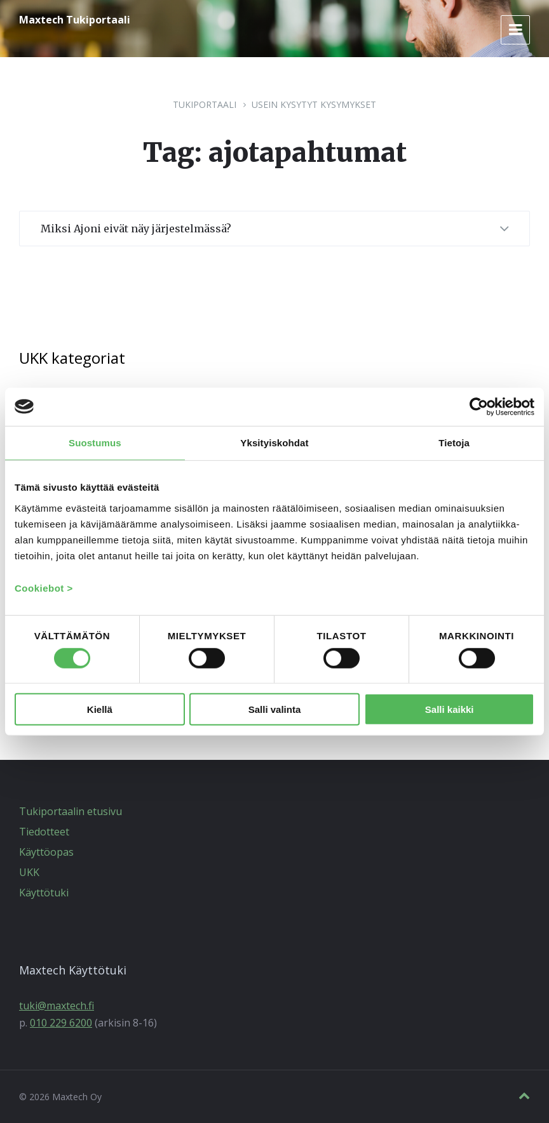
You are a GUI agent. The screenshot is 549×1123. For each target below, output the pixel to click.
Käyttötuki (44, 893)
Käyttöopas (46, 852)
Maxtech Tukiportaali (74, 20)
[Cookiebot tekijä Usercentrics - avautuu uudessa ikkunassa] (478, 406)
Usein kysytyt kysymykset (314, 104)
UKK (29, 872)
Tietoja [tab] (454, 442)
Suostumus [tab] (95, 442)
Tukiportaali (204, 104)
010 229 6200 (61, 1023)
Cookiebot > (44, 588)
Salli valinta (274, 708)
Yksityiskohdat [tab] (274, 442)
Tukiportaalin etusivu (70, 811)
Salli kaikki (449, 708)
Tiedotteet (44, 832)
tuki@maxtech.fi (56, 1006)
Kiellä (99, 708)
